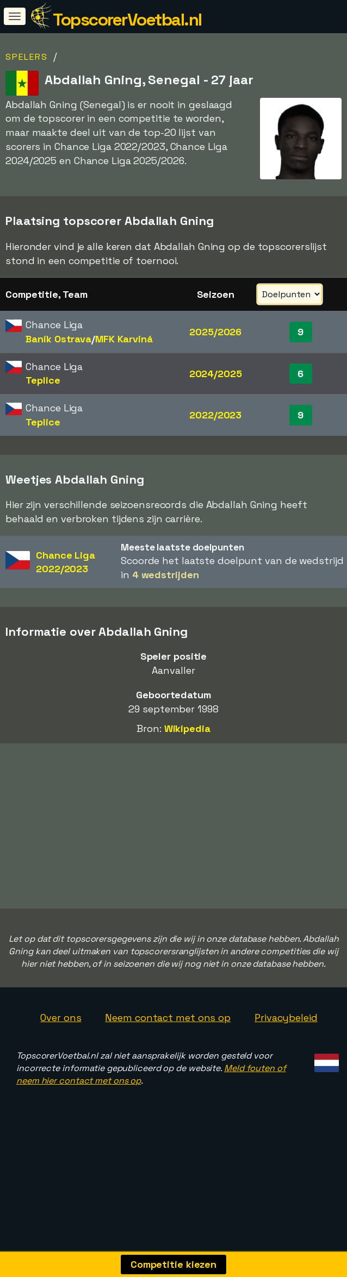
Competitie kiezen (173, 1264)
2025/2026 (215, 331)
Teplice (43, 380)
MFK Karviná (124, 339)
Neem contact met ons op (168, 1049)
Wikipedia (187, 728)
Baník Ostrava (58, 339)
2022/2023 (215, 415)
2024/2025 (215, 373)
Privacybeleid (286, 1049)
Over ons (60, 1049)
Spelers (26, 56)
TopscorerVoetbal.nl (127, 19)
